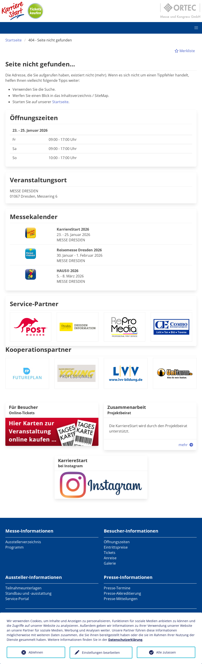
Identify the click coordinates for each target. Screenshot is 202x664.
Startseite (13, 40)
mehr (186, 444)
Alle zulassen (166, 652)
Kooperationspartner (38, 349)
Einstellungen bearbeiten (101, 652)
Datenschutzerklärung (125, 639)
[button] (196, 28)
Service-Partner (34, 303)
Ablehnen (36, 652)
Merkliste (185, 50)
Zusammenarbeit (126, 407)
